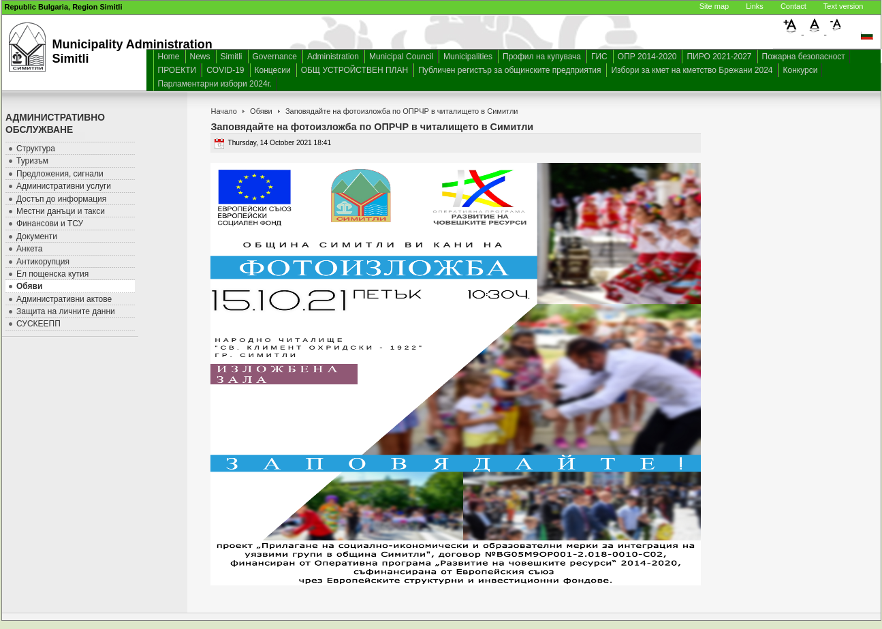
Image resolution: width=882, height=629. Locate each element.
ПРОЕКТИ (177, 70)
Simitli (231, 56)
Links (754, 6)
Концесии (273, 70)
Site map (714, 6)
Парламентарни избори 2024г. (215, 84)
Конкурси (800, 70)
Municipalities (467, 56)
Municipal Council (401, 56)
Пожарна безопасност (803, 56)
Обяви (261, 111)
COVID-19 (225, 70)
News (200, 56)
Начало (223, 111)
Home (169, 56)
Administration (333, 56)
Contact (793, 6)
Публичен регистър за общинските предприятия (509, 70)
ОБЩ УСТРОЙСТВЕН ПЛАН (355, 70)
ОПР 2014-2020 (647, 56)
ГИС (599, 56)
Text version (843, 6)
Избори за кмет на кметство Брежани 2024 (691, 70)
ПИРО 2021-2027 (719, 56)
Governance (275, 56)
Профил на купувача (542, 56)
